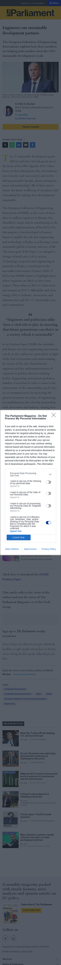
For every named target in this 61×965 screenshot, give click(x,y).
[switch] (48, 482)
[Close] (55, 416)
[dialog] (30, 482)
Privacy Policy (49, 549)
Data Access (30, 549)
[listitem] (30, 474)
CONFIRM (19, 537)
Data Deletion (12, 549)
